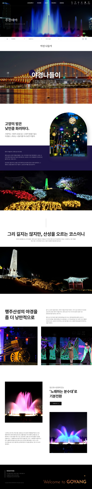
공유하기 (83, 39)
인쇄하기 (86, 39)
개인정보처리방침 (10, 470)
